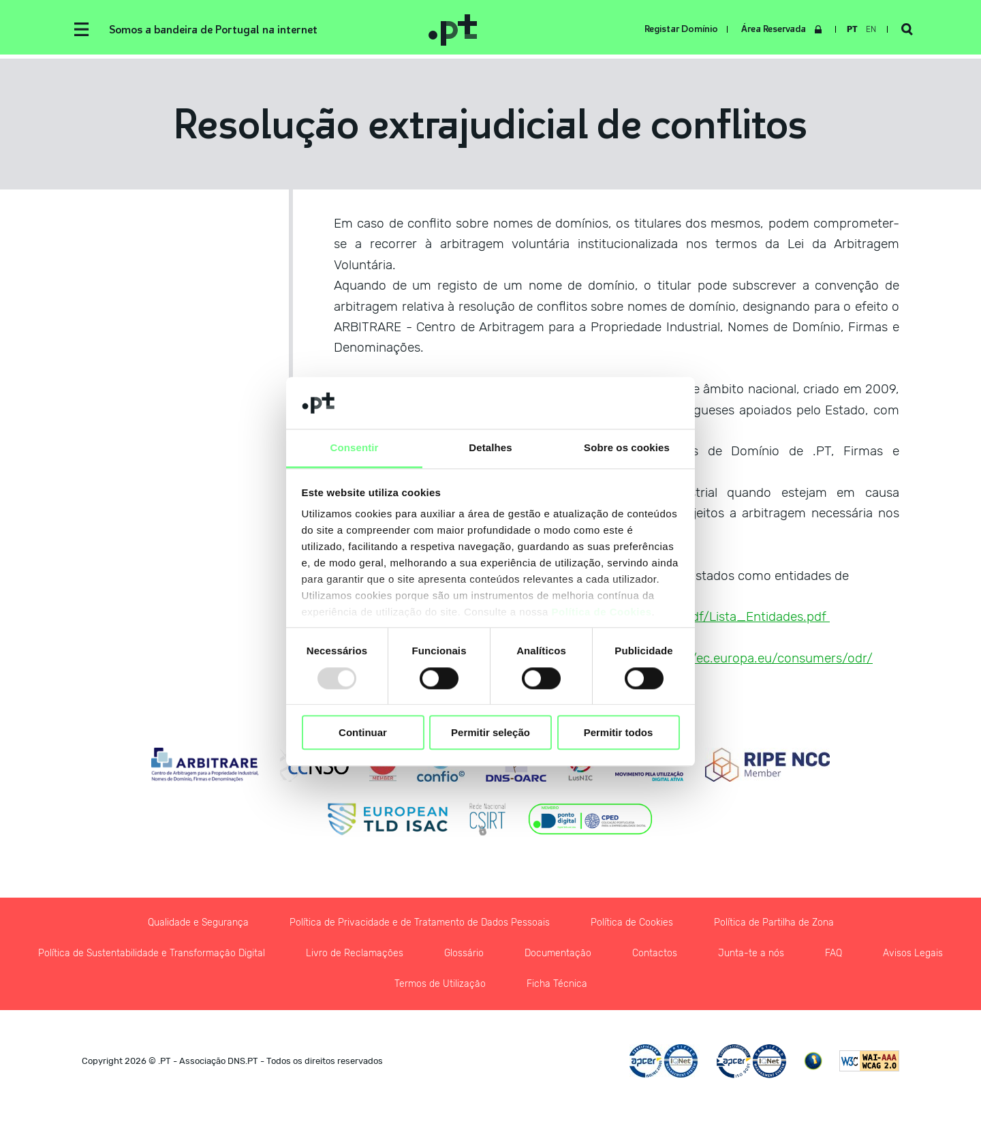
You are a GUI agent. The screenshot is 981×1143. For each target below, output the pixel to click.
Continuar (363, 732)
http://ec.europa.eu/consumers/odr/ (766, 658)
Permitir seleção (490, 732)
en (871, 29)
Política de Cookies (602, 612)
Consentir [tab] (354, 448)
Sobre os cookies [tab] (627, 448)
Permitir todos (618, 732)
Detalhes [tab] (490, 448)
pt (852, 29)
